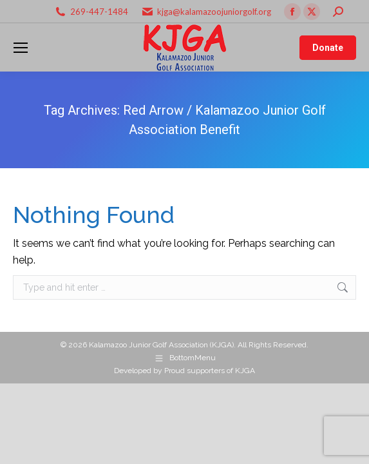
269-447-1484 (99, 11)
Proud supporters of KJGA (209, 370)
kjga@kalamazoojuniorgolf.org (214, 11)
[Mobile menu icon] (20, 47)
